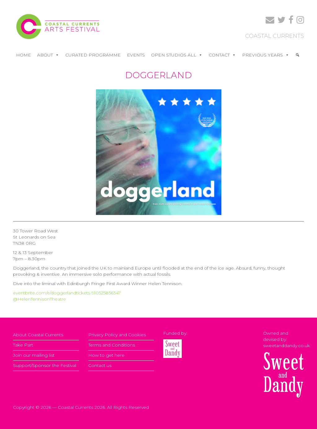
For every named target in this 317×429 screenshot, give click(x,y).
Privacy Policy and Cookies (117, 334)
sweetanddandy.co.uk (286, 345)
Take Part (23, 345)
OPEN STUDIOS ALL (176, 55)
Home (23, 55)
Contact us (99, 365)
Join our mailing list (33, 355)
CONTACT (222, 55)
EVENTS (136, 55)
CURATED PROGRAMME (93, 55)
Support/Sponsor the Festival (44, 365)
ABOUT (48, 55)
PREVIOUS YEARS (265, 55)
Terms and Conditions (111, 345)
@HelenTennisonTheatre (39, 299)
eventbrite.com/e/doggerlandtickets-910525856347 (67, 293)
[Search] (297, 55)
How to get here (106, 355)
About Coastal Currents (38, 334)
